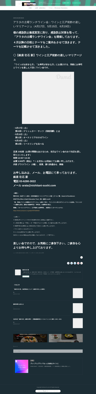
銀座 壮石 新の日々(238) (23, 252)
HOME (30, 8)
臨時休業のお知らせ (18, 304)
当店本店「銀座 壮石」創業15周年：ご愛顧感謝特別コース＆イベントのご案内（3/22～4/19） (37, 319)
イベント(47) (30, 252)
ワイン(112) (36, 252)
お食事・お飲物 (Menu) (40, 8)
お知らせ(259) (41, 252)
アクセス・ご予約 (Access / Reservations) (58, 8)
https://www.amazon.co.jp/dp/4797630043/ (26, 210)
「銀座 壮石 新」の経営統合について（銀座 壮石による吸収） (29, 289)
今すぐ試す (66, 2)
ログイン (76, 3)
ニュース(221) (15, 252)
